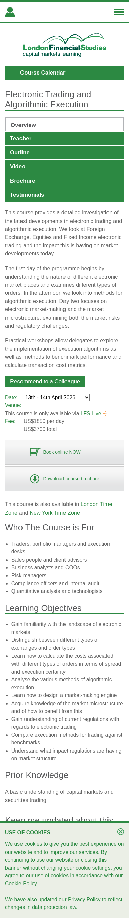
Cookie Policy (21, 883)
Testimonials (27, 195)
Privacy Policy (84, 899)
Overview (23, 125)
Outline (20, 152)
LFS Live (94, 413)
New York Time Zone (55, 513)
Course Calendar (42, 72)
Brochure (22, 181)
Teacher (20, 138)
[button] (45, 381)
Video (17, 166)
